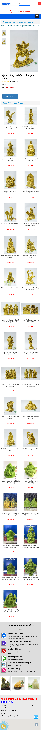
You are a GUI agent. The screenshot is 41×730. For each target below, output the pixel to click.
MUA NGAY (10, 96)
